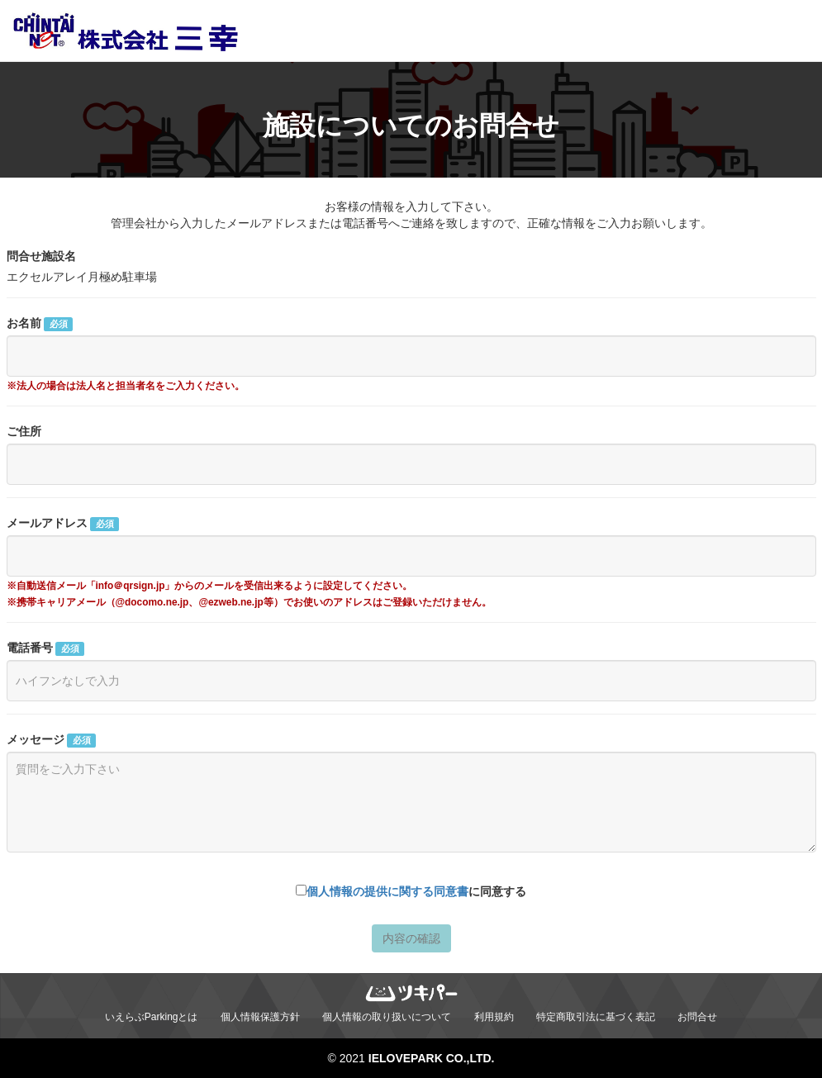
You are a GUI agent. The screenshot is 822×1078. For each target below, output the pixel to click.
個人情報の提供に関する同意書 (387, 891)
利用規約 (494, 1017)
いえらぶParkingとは (151, 1017)
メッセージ (51, 740)
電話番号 (45, 648)
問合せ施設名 (41, 256)
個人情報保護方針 (260, 1017)
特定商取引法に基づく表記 (595, 1017)
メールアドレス (63, 523)
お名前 (40, 323)
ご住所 (24, 431)
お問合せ (697, 1017)
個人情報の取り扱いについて (386, 1017)
